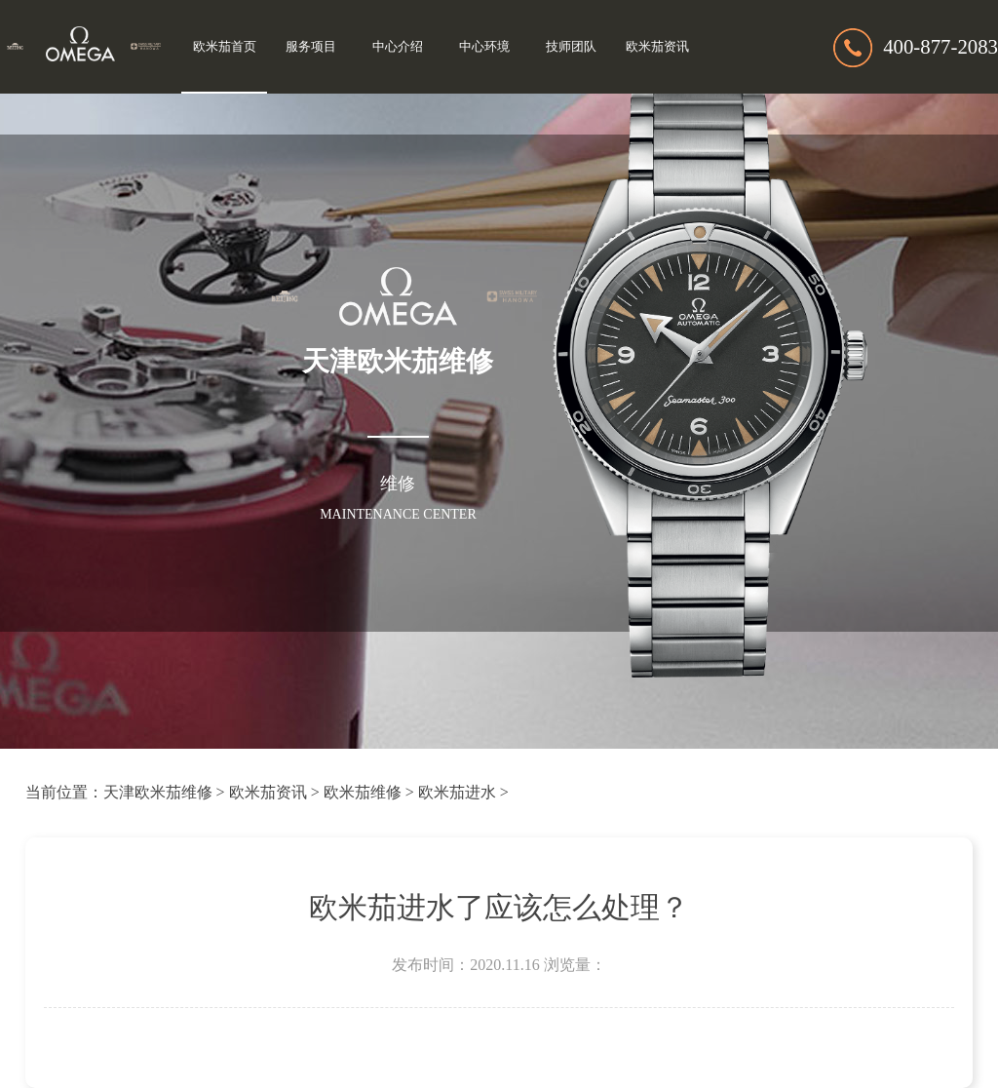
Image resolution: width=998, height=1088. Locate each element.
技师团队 (571, 47)
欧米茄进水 (457, 792)
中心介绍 (397, 47)
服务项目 (311, 47)
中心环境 (484, 47)
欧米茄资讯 (657, 47)
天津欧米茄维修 (157, 792)
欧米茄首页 (224, 47)
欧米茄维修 (363, 792)
